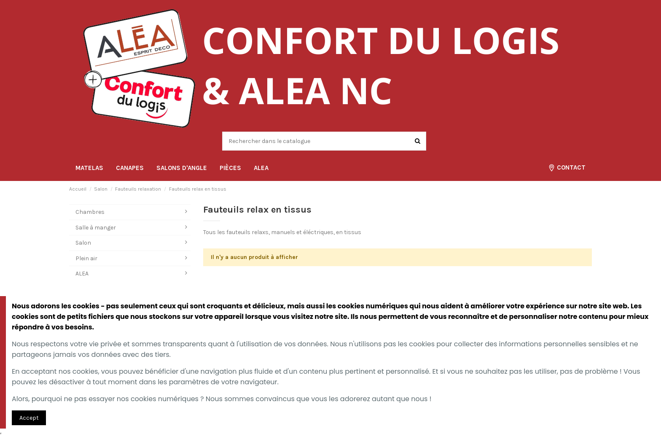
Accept (29, 417)
